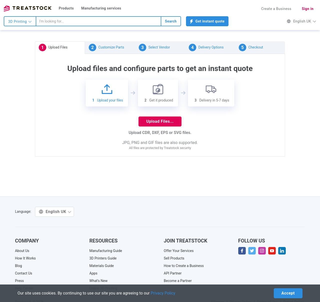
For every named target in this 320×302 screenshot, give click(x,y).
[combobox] (98, 21)
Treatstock (27, 9)
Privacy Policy (163, 293)
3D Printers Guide (103, 258)
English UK (301, 21)
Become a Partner (178, 281)
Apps (94, 273)
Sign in (308, 9)
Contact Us (23, 273)
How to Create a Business (184, 266)
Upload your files (107, 93)
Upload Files (53, 47)
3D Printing (20, 22)
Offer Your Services (179, 251)
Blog (18, 266)
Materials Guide (102, 266)
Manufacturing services (101, 8)
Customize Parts (106, 47)
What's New (99, 281)
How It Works (25, 258)
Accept (288, 293)
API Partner (173, 273)
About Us (22, 251)
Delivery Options (206, 47)
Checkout (251, 47)
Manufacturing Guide (106, 251)
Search (171, 21)
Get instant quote (207, 21)
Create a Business (276, 9)
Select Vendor (154, 47)
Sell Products (174, 258)
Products (66, 8)
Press (19, 281)
